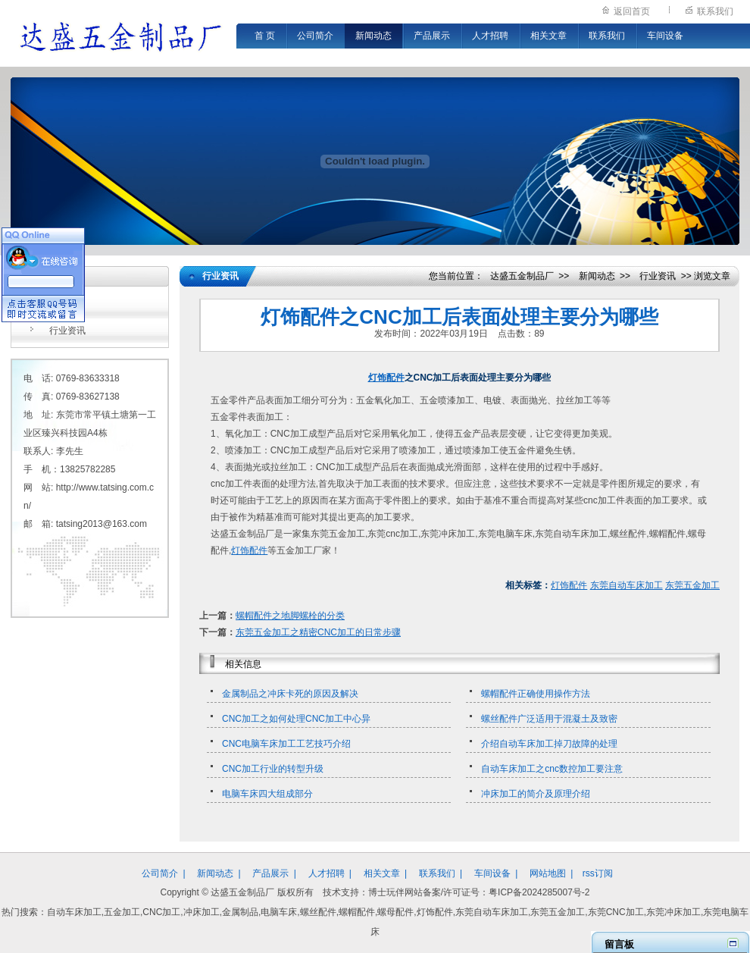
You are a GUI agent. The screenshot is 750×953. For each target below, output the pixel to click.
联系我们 (715, 11)
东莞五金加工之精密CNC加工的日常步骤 (318, 632)
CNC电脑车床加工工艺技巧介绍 (286, 743)
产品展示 (432, 35)
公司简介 (315, 35)
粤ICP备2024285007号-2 (539, 892)
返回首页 (632, 11)
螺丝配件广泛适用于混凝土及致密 (549, 718)
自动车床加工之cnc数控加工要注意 (552, 768)
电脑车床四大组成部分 (267, 793)
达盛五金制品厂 (522, 276)
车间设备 (665, 35)
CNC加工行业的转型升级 (272, 768)
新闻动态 (373, 35)
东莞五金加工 (692, 585)
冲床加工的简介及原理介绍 (535, 793)
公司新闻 (67, 306)
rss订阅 (598, 873)
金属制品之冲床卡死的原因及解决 (290, 693)
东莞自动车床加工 (626, 585)
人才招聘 (490, 35)
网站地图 (548, 873)
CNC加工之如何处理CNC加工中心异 (296, 718)
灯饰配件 (386, 377)
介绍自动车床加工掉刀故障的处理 (549, 743)
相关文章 (548, 35)
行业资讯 (67, 330)
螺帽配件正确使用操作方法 (535, 693)
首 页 (265, 35)
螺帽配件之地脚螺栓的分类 (290, 615)
